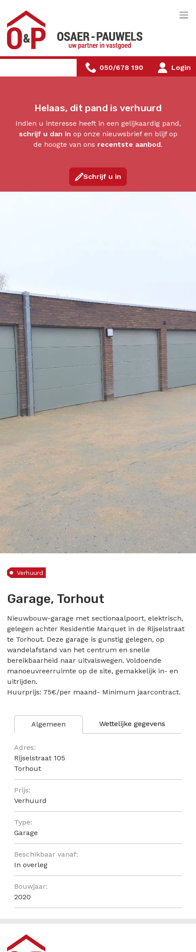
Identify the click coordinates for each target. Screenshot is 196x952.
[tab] (48, 724)
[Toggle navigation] (184, 15)
